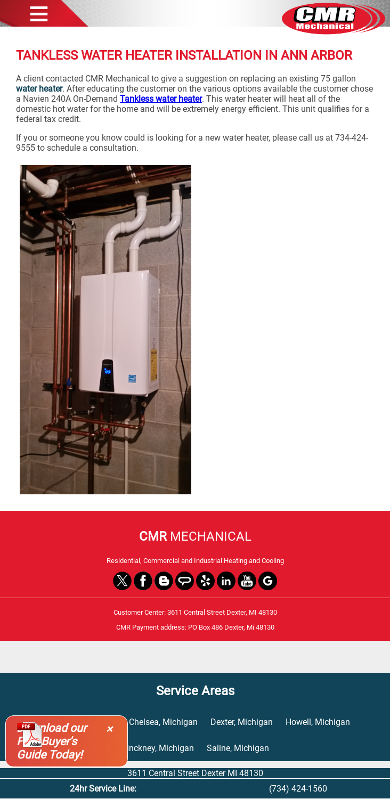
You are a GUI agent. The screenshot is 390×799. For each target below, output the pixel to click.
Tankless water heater (161, 99)
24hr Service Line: (103, 789)
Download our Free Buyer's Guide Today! (51, 741)
